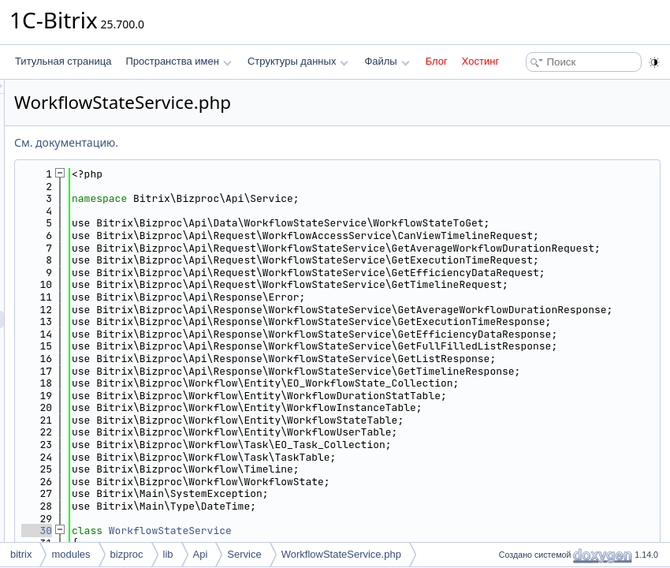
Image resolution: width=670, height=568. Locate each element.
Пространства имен (178, 61)
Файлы (386, 61)
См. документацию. (263, 142)
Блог (437, 61)
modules (70, 554)
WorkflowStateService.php (341, 554)
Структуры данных (298, 61)
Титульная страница (63, 61)
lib (168, 554)
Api (200, 554)
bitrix (21, 554)
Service (244, 554)
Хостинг (480, 61)
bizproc (126, 554)
